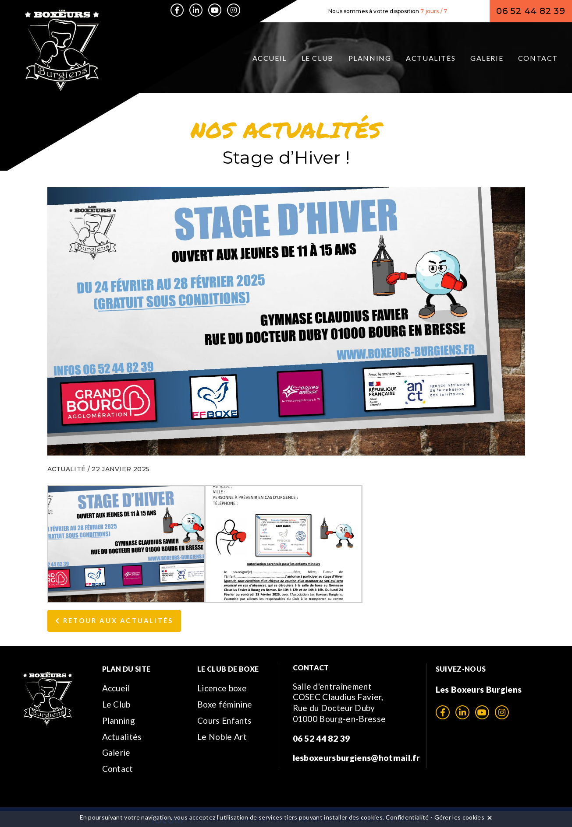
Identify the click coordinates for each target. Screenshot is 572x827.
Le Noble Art (222, 737)
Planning (369, 58)
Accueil (269, 58)
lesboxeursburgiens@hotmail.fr (356, 758)
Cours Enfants (224, 720)
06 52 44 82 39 (530, 11)
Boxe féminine (224, 704)
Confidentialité (407, 817)
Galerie (486, 58)
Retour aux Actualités (114, 620)
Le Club (318, 58)
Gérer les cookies (459, 817)
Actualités (430, 58)
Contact (538, 58)
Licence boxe (222, 688)
